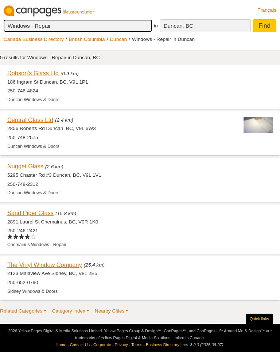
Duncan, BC (178, 26)
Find (264, 25)
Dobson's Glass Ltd (33, 73)
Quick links (259, 319)
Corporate (102, 345)
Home (61, 345)
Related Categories (21, 311)
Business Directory (162, 345)
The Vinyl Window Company (44, 264)
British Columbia (87, 39)
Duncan (118, 39)
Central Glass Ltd (30, 119)
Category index (68, 311)
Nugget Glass (25, 166)
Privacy (121, 345)
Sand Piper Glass (30, 213)
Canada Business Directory (34, 39)
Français (266, 10)
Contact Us (80, 345)
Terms (136, 345)
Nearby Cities (110, 311)
